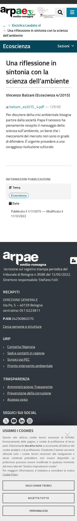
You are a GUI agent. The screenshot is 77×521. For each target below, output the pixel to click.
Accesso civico (17, 399)
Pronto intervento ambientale (30, 365)
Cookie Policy (10, 474)
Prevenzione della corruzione (29, 393)
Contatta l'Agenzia (21, 346)
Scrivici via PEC (18, 359)
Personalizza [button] (38, 511)
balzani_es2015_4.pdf (25, 106)
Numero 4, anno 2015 (4, 25)
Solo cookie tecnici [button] (38, 486)
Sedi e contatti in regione (26, 353)
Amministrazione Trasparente (30, 386)
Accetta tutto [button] (38, 498)
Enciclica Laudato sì (26, 25)
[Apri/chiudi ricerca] (60, 12)
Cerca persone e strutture (22, 326)
